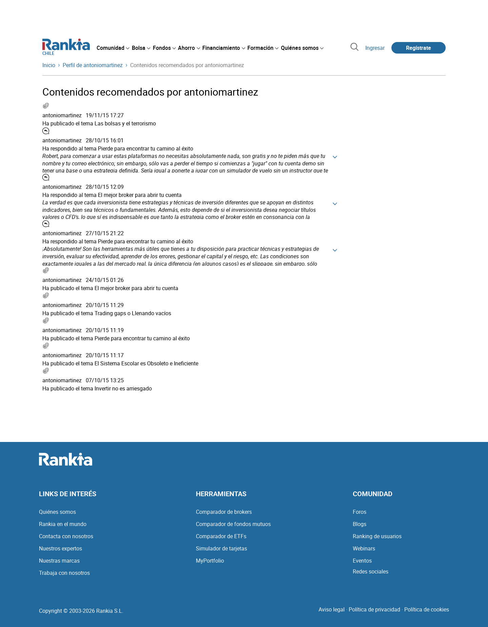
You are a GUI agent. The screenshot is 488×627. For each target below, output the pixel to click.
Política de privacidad (374, 609)
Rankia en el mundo (62, 524)
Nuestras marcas (59, 560)
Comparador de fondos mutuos (233, 524)
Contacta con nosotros (66, 536)
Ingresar (375, 48)
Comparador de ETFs (221, 536)
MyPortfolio (210, 560)
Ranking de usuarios (377, 536)
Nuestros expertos (60, 548)
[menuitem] (112, 48)
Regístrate (418, 48)
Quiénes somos (57, 511)
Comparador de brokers (224, 511)
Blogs (359, 524)
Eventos (362, 560)
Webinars (364, 548)
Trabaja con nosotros (64, 573)
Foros (359, 511)
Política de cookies (426, 609)
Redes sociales (370, 571)
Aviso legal (332, 609)
